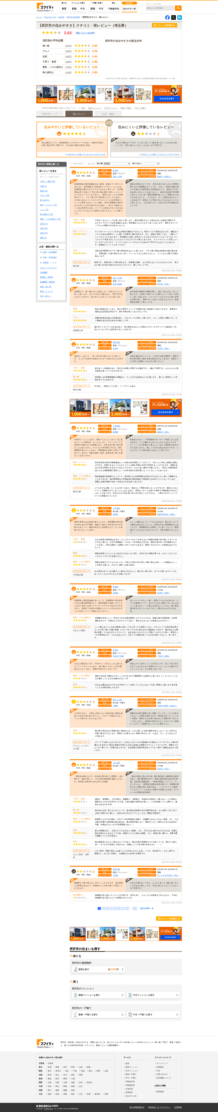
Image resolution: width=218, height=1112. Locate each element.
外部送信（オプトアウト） (159, 1107)
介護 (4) (43, 186)
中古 (82, 8)
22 (135, 908)
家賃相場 (160, 1092)
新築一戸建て (126, 108)
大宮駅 (115, 875)
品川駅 (115, 348)
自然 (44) (44, 233)
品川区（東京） (163, 348)
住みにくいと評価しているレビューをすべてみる (160, 154)
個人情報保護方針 (137, 1107)
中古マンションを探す (144, 995)
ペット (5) (44, 210)
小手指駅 (116, 426)
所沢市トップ (49, 114)
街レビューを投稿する (164, 25)
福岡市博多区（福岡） (166, 514)
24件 (68, 72)
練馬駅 (115, 432)
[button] (109, 94)
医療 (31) (44, 191)
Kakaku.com (49, 1108)
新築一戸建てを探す (88, 1014)
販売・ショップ (46, 291)
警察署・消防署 (46, 277)
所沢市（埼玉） (163, 284)
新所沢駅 (116, 342)
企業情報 (178, 1107)
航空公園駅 (117, 284)
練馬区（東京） (163, 432)
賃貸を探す (98, 969)
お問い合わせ (162, 1074)
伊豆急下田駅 (118, 656)
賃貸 (64, 8)
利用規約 (160, 1067)
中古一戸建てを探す (143, 1014)
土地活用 (129, 1089)
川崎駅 (115, 706)
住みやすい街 (129, 8)
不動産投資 (130, 1085)
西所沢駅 (116, 869)
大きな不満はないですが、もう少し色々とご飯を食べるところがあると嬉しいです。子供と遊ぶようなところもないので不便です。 (146, 144)
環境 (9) (43, 238)
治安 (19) (44, 228)
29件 (68, 51)
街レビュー (85, 33)
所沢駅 (115, 170)
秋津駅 (115, 587)
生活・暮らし (45, 296)
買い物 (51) (45, 200)
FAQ (158, 1071)
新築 (74, 8)
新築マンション (94, 108)
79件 (68, 67)
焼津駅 (115, 593)
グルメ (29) (45, 195)
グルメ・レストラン (48, 268)
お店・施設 (108, 114)
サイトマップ (162, 1063)
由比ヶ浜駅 (117, 177)
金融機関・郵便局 (47, 282)
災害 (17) (44, 224)
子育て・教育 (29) (47, 181)
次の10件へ (145, 908)
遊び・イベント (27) (48, 205)
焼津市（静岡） (163, 593)
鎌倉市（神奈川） (164, 177)
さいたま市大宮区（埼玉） (168, 875)
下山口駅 (116, 763)
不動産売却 (113, 8)
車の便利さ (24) (46, 214)
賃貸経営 (129, 1092)
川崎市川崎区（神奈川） (167, 706)
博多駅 (115, 514)
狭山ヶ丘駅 (117, 278)
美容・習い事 (45, 287)
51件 (68, 45)
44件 (68, 56)
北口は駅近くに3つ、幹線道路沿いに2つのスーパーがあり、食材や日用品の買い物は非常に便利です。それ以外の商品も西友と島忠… (72, 144)
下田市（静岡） (163, 656)
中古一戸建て (140, 108)
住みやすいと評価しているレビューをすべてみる (86, 154)
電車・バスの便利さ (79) (50, 219)
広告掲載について (163, 1078)
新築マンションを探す (89, 995)
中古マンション (110, 108)
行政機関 (43, 272)
